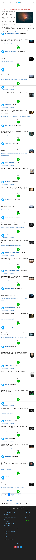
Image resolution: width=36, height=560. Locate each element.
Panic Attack (8, 143)
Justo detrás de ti (9, 199)
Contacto (28, 512)
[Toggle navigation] (33, 2)
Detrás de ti (7, 346)
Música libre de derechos (9, 513)
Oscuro (2, 43)
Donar (27, 520)
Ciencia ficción (26, 375)
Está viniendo (8, 477)
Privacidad (28, 518)
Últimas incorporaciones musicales (9, 523)
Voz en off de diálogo (10, 319)
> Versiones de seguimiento (8, 36)
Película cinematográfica (26, 116)
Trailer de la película (23, 487)
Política (27, 515)
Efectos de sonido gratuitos (10, 518)
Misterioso (6, 79)
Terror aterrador (9, 43)
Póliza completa (15, 31)
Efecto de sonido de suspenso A (12, 33)
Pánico (5, 43)
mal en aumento (8, 402)
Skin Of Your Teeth (9, 125)
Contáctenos (17, 503)
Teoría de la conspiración (10, 327)
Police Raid (7, 86)
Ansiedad (7, 384)
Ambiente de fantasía (9, 288)
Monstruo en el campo (10, 69)
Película (26, 153)
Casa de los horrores (9, 234)
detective (20, 135)
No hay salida (8, 181)
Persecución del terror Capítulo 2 (12, 252)
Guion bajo (25, 79)
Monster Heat (8, 104)
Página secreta (9, 539)
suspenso (14, 43)
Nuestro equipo (10, 531)
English (18, 543)
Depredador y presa (9, 162)
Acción (20, 97)
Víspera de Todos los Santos (11, 51)
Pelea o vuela (8, 420)
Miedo (6, 438)
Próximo (18, 495)
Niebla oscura (8, 456)
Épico (5, 97)
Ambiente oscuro (20, 79)
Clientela (8, 534)
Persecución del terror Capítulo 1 (12, 270)
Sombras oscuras (8, 365)
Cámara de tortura (9, 217)
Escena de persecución (5, 155)
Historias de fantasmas (10, 307)
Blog (6, 536)
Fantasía (18, 298)
